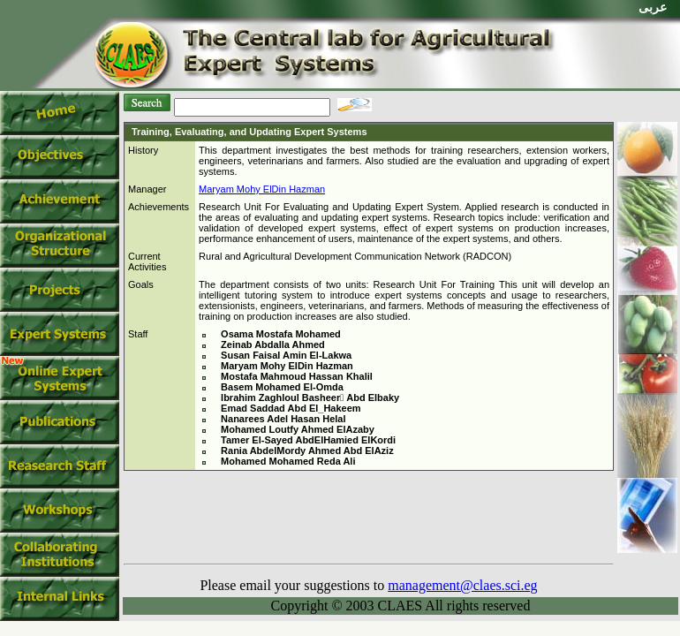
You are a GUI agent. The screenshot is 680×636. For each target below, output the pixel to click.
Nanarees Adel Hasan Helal (283, 418)
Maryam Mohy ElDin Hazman (262, 189)
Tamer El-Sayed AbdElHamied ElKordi (308, 440)
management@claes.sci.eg (462, 585)
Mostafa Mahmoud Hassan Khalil (297, 376)
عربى (652, 7)
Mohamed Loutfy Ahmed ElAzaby (297, 429)
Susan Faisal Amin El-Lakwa (286, 355)
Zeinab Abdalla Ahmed (273, 344)
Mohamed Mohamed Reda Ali (288, 461)
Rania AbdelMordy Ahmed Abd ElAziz (307, 450)
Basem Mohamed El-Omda (282, 387)
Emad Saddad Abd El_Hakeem (291, 408)
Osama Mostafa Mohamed (281, 334)
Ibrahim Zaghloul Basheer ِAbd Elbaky (310, 397)
